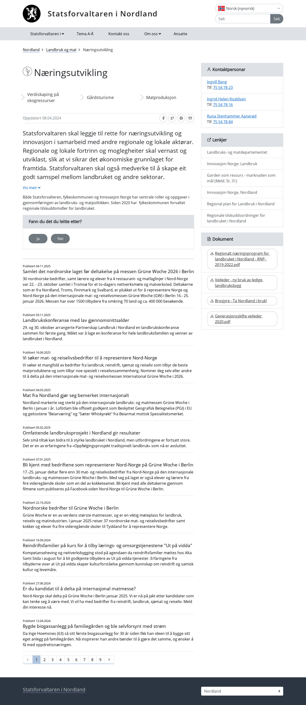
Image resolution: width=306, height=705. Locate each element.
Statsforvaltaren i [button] (45, 33)
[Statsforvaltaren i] (242, 691)
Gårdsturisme (100, 97)
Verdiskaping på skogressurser (43, 97)
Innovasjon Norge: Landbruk (232, 163)
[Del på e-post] (190, 118)
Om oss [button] (151, 33)
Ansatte (180, 33)
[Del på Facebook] (163, 118)
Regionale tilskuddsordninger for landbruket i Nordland (236, 218)
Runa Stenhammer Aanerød (231, 116)
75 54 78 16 (223, 104)
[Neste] (109, 659)
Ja (38, 238)
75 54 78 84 (223, 121)
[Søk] (243, 18)
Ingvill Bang (217, 81)
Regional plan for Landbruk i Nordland (241, 203)
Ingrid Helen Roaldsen (226, 99)
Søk (277, 18)
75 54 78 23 (223, 87)
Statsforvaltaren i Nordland (103, 13)
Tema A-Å (85, 33)
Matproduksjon (161, 97)
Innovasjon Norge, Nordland (232, 192)
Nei (60, 238)
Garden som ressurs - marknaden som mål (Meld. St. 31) (241, 178)
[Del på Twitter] (172, 118)
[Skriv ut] (181, 118)
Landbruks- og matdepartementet (237, 152)
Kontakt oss (118, 33)
